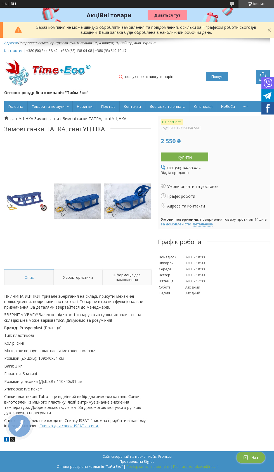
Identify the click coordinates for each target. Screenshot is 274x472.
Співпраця (203, 106)
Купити (185, 157)
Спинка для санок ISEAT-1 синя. (69, 425)
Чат (250, 457)
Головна (15, 106)
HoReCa (228, 106)
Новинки (85, 106)
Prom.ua (165, 456)
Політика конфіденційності (195, 466)
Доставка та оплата (167, 106)
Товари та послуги (48, 106)
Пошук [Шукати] (217, 77)
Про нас (108, 106)
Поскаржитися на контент (147, 466)
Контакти (132, 106)
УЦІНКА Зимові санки (39, 118)
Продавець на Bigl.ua (137, 461)
